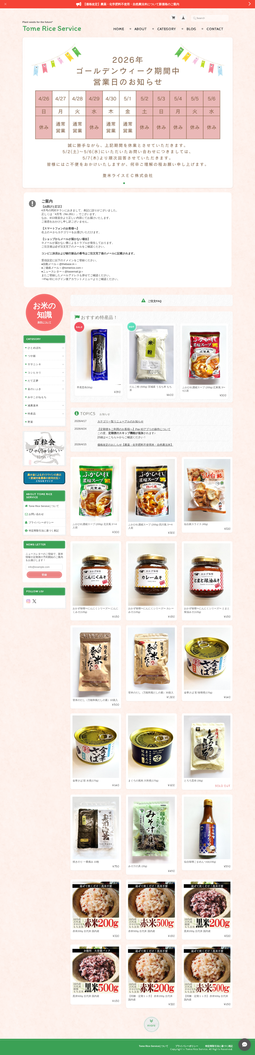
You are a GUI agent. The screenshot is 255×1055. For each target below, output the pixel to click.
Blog (191, 29)
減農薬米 (33, 405)
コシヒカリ (34, 372)
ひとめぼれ (34, 347)
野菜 (30, 422)
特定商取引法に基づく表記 (44, 530)
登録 (44, 574)
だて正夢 (33, 380)
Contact (214, 29)
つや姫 (32, 356)
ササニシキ (34, 364)
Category (166, 29)
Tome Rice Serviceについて (44, 506)
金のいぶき (34, 389)
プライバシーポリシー (41, 522)
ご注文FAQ (151, 301)
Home (118, 29)
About (140, 29)
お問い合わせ (36, 514)
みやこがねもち (37, 397)
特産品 (32, 413)
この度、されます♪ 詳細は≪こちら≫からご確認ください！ (133, 433)
